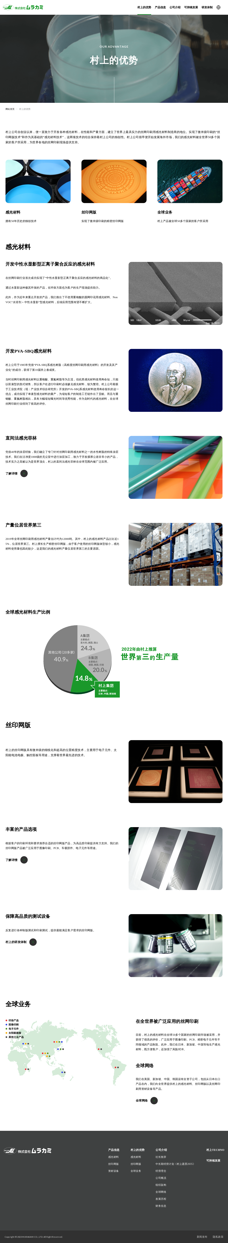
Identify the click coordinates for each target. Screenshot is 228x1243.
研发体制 (207, 7)
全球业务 (136, 1171)
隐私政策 (218, 1236)
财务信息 (161, 1206)
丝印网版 (113, 1164)
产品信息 (160, 7)
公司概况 (161, 1178)
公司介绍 (174, 7)
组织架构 (161, 1185)
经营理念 (161, 1171)
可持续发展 (191, 7)
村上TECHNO (215, 1149)
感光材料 (113, 1157)
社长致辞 (161, 1157)
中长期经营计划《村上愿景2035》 (175, 1164)
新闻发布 (202, 1236)
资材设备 (113, 1171)
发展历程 (161, 1199)
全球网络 (142, 1100)
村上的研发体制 (16, 942)
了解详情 (12, 473)
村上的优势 (144, 7)
